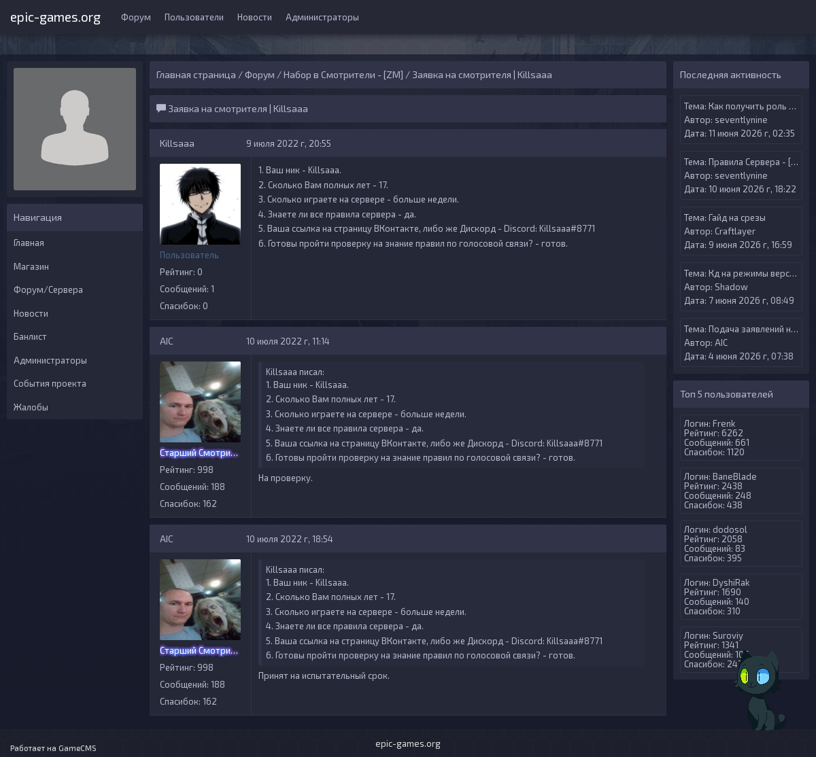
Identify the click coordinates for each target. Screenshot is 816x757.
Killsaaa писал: (295, 371)
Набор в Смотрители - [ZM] (343, 74)
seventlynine (741, 119)
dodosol (730, 529)
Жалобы (31, 407)
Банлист (30, 336)
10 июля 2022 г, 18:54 (289, 538)
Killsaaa (177, 143)
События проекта (50, 383)
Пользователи (194, 17)
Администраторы (322, 17)
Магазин (31, 266)
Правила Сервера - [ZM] (757, 161)
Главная (29, 242)
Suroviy (728, 635)
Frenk (724, 423)
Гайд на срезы (737, 217)
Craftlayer (735, 231)
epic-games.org (55, 15)
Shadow (731, 286)
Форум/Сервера (48, 289)
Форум (136, 17)
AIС (166, 341)
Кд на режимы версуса (756, 273)
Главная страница (196, 74)
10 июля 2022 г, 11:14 (288, 341)
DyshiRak (731, 582)
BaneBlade (735, 476)
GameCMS (77, 747)
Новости (254, 17)
